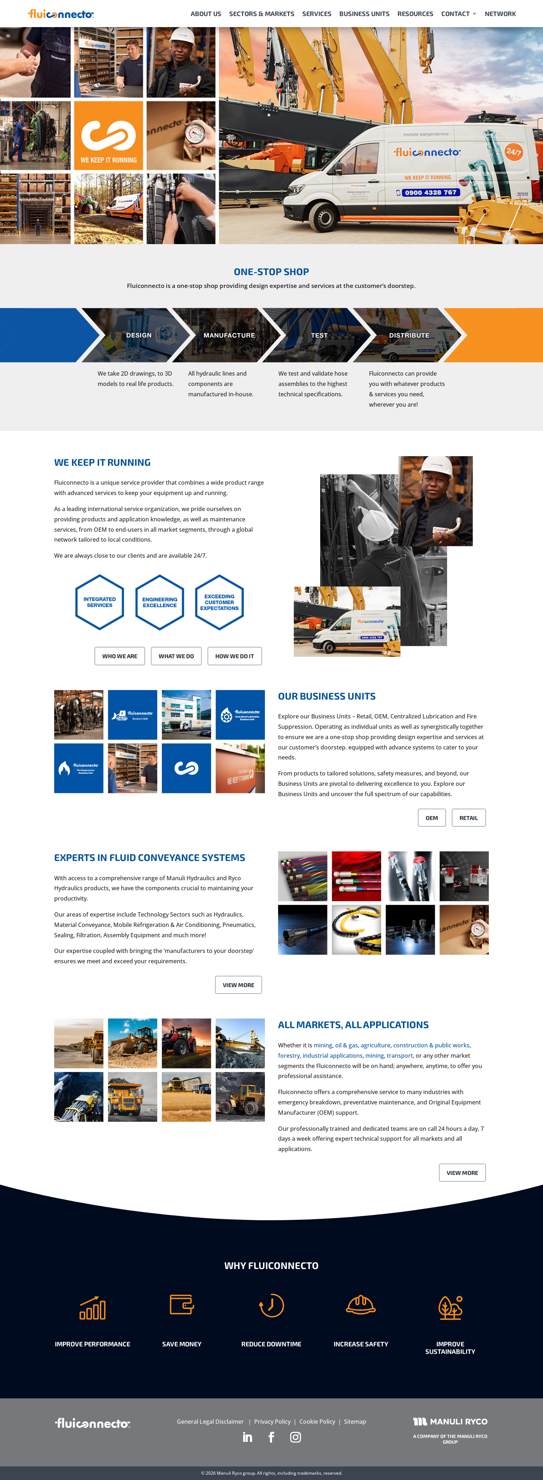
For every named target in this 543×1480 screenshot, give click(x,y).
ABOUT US (206, 13)
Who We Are (119, 656)
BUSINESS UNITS (364, 13)
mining (323, 1045)
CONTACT (455, 13)
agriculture (375, 1045)
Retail (469, 817)
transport (400, 1055)
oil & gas (346, 1045)
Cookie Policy (317, 1421)
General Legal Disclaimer (210, 1421)
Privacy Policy (272, 1421)
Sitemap (355, 1421)
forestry (289, 1055)
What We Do (176, 656)
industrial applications (333, 1055)
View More (238, 984)
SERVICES (317, 13)
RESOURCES (416, 13)
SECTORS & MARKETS (261, 13)
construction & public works (431, 1045)
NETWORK (500, 13)
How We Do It (234, 656)
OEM (432, 817)
